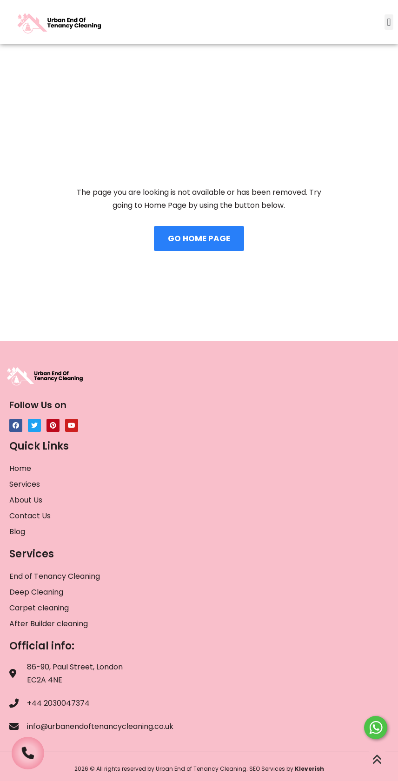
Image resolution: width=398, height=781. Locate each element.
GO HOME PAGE (199, 238)
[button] (389, 22)
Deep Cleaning (36, 592)
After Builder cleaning (49, 623)
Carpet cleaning (39, 607)
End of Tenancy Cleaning (54, 576)
